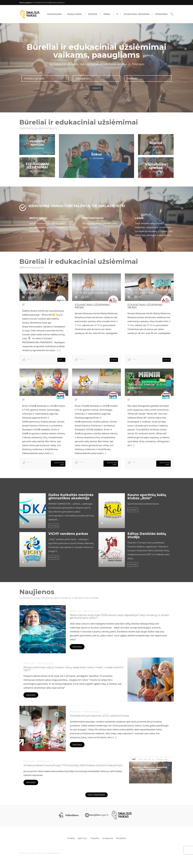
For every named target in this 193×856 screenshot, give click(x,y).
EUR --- (61, 360)
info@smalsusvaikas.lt (55, 2)
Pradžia (71, 838)
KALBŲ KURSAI (74, 14)
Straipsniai (161, 14)
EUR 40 (166, 360)
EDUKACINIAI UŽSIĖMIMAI (136, 14)
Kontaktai (121, 838)
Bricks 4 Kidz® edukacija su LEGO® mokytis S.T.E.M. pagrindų (44, 384)
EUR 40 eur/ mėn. (59, 464)
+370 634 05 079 (39, 2)
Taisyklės (94, 838)
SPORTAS (92, 14)
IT (117, 14)
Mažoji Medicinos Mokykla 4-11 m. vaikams (148, 291)
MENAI (106, 14)
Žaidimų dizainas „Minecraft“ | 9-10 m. (38, 291)
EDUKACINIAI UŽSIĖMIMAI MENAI (92, 306)
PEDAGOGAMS (54, 14)
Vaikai (28, 359)
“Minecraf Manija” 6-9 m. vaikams (147, 386)
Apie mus (82, 838)
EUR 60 (114, 360)
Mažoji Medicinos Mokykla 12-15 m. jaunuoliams (96, 291)
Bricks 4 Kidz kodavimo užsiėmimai (94, 386)
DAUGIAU (54, 526)
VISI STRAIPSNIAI (96, 794)
